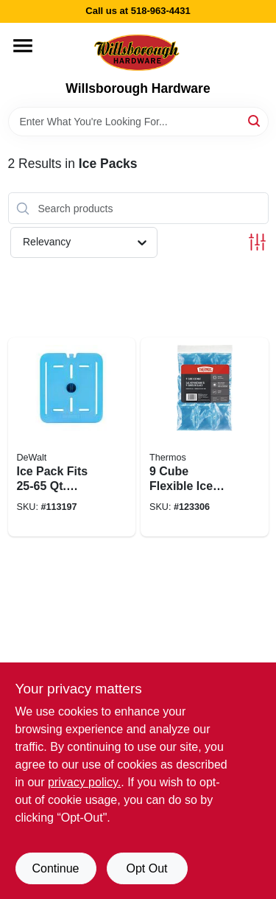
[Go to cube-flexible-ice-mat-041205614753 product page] (205, 436)
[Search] (255, 120)
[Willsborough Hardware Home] (137, 52)
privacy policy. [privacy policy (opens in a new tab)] (84, 782)
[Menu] (22, 45)
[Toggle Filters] (257, 242)
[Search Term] (138, 121)
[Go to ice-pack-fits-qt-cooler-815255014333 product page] (72, 436)
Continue (55, 868)
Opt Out (146, 868)
